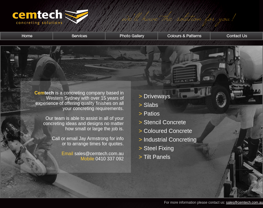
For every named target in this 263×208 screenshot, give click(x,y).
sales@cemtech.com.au (244, 202)
